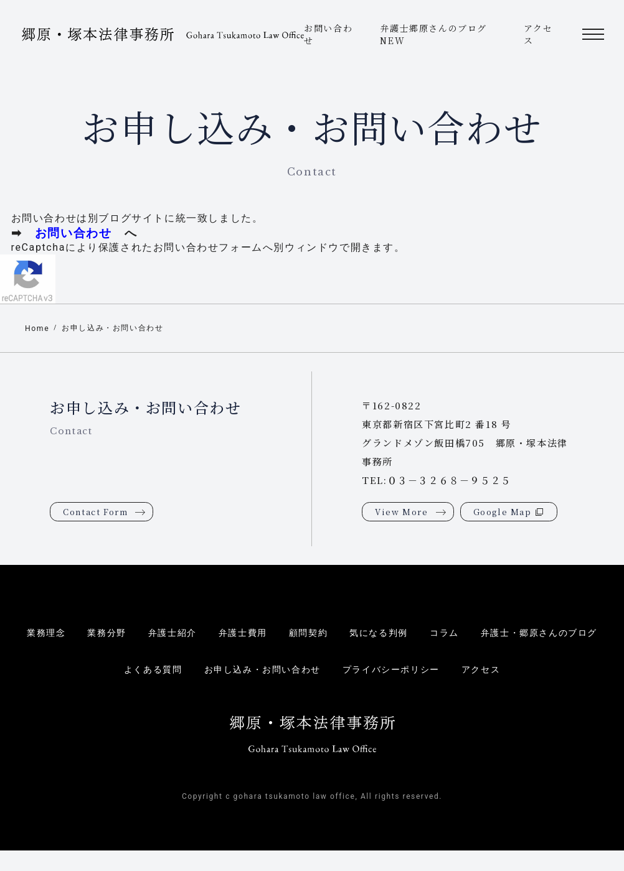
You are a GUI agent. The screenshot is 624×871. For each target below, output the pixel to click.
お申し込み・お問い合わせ (117, 328)
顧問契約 (307, 633)
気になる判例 (381, 633)
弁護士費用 (239, 633)
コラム (449, 633)
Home (37, 328)
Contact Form (95, 512)
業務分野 (97, 633)
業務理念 (34, 633)
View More (401, 512)
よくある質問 (145, 670)
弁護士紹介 (165, 633)
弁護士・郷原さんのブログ (548, 633)
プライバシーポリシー (395, 670)
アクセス (489, 670)
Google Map (502, 512)
